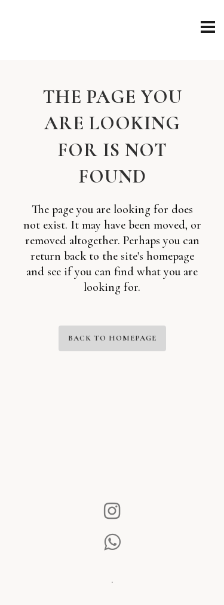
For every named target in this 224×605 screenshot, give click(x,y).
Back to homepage (112, 338)
